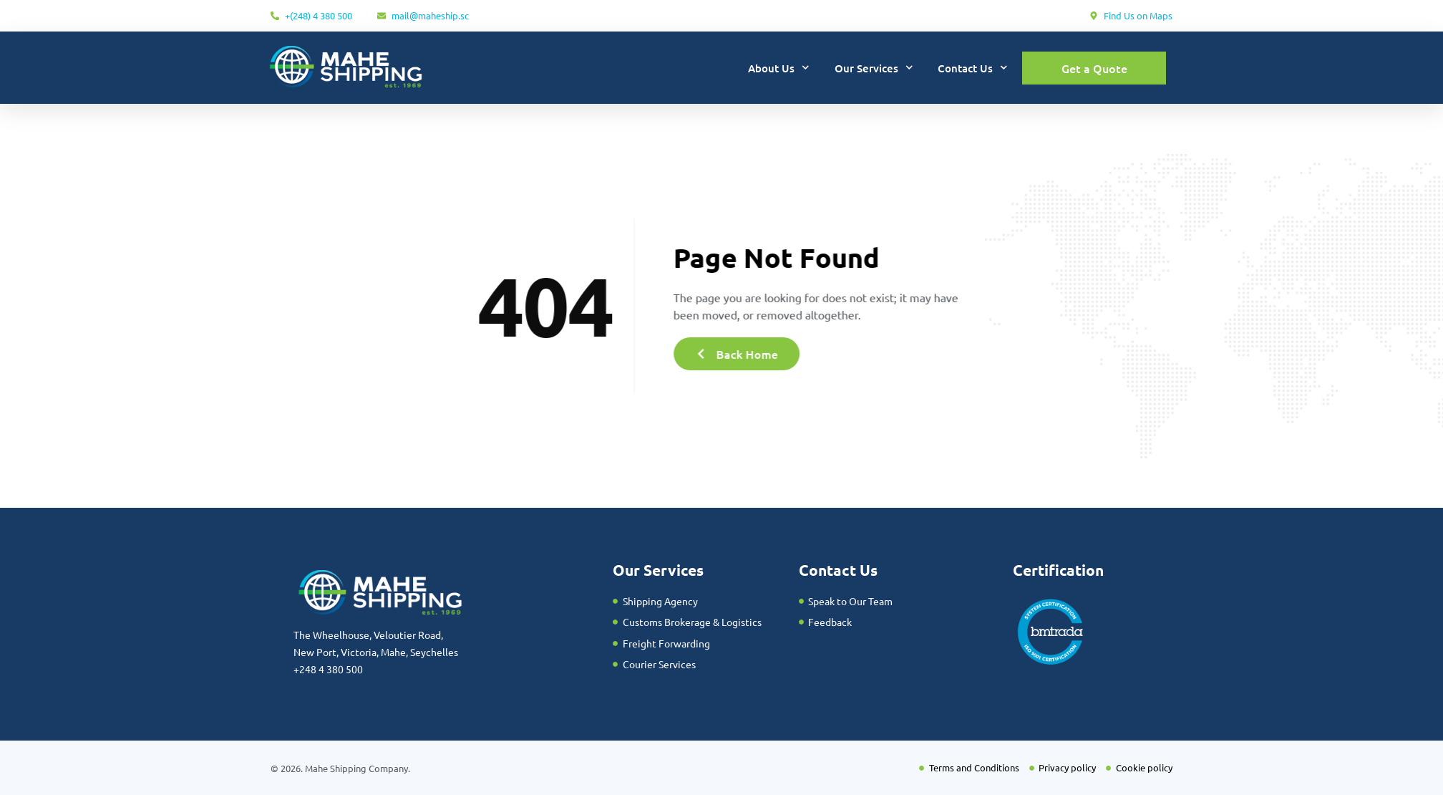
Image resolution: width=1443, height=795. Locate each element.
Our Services (874, 68)
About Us (779, 68)
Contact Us (973, 68)
